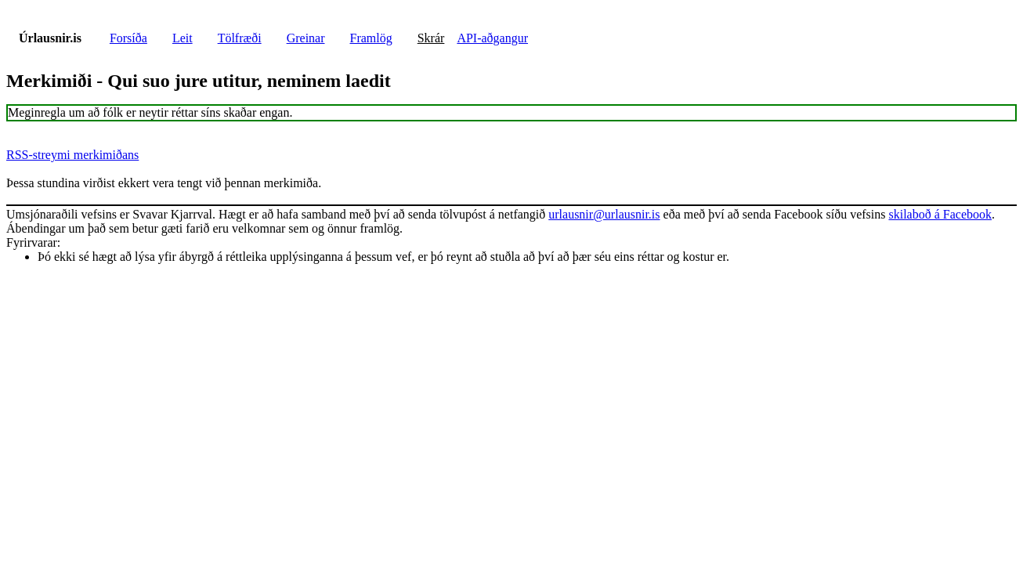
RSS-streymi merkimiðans (72, 154)
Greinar (306, 38)
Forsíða (128, 38)
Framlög (371, 38)
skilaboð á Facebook (940, 214)
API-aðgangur (492, 38)
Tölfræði (240, 38)
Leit (182, 38)
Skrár (431, 38)
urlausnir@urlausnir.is (604, 214)
